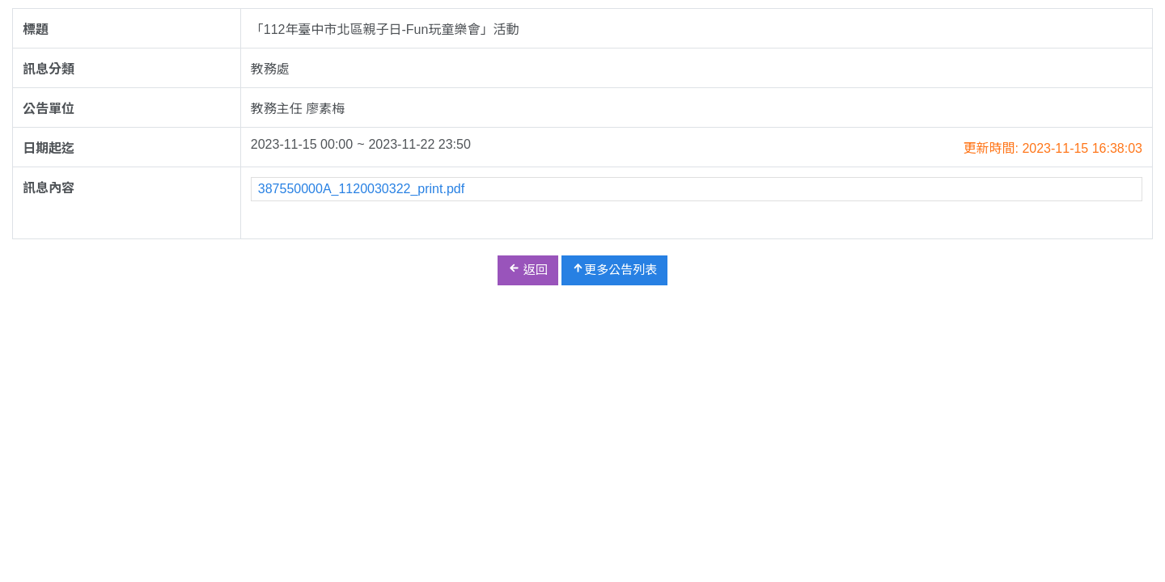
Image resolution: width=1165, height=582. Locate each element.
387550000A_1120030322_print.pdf (361, 189)
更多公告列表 (614, 269)
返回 (528, 269)
